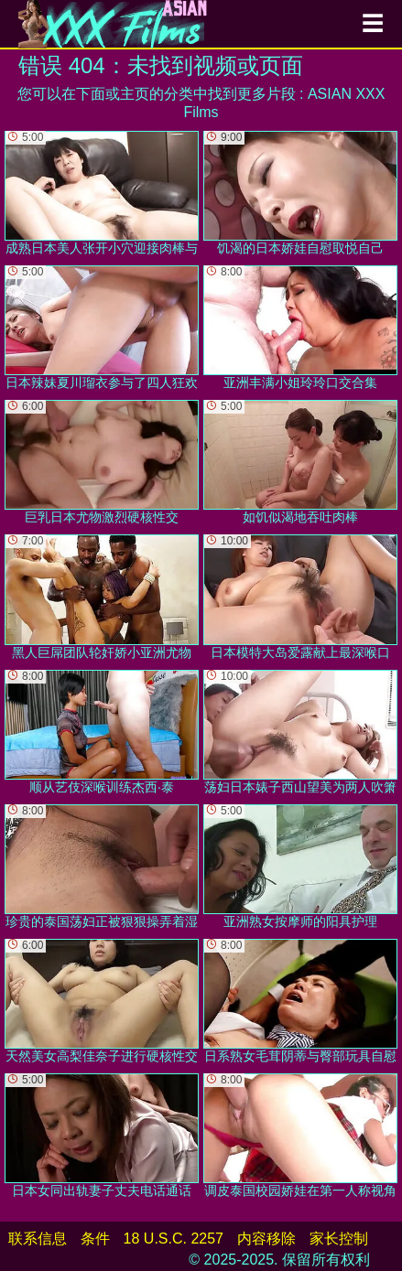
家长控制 (339, 1238)
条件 (95, 1238)
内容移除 (266, 1238)
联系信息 (37, 1238)
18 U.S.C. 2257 (173, 1238)
